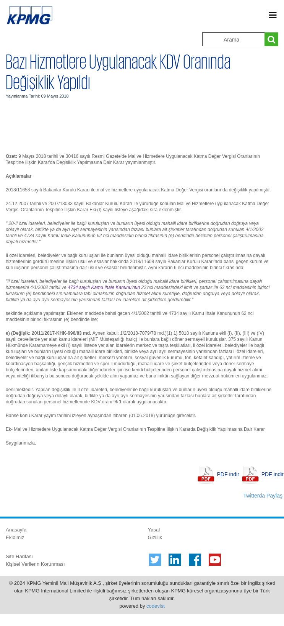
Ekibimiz (15, 537)
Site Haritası (19, 556)
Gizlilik (155, 537)
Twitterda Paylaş (262, 496)
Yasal (154, 530)
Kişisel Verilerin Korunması (35, 564)
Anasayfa (16, 530)
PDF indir (228, 474)
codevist (155, 606)
